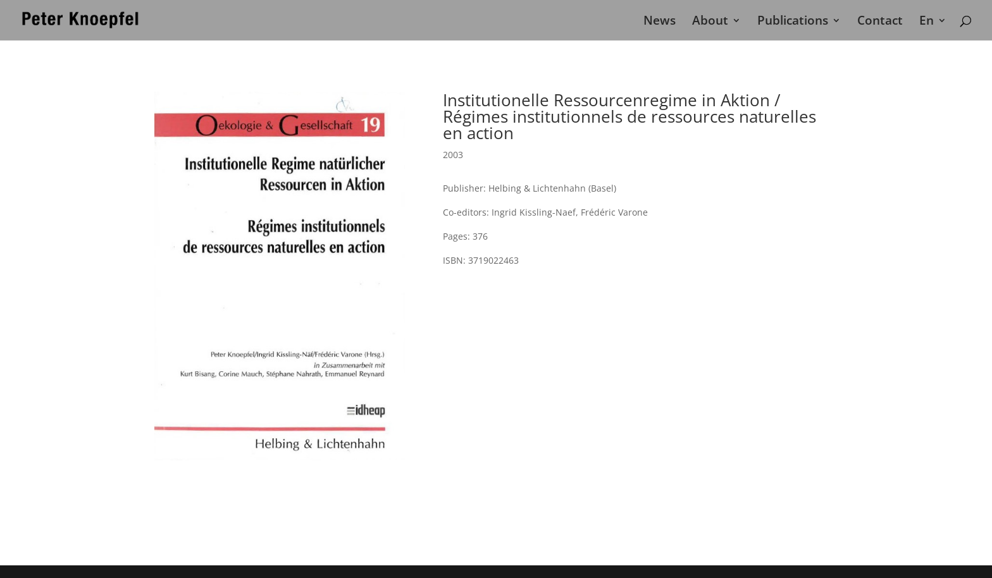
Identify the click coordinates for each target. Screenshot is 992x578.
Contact (880, 22)
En (926, 22)
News (659, 22)
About (710, 22)
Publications (792, 22)
